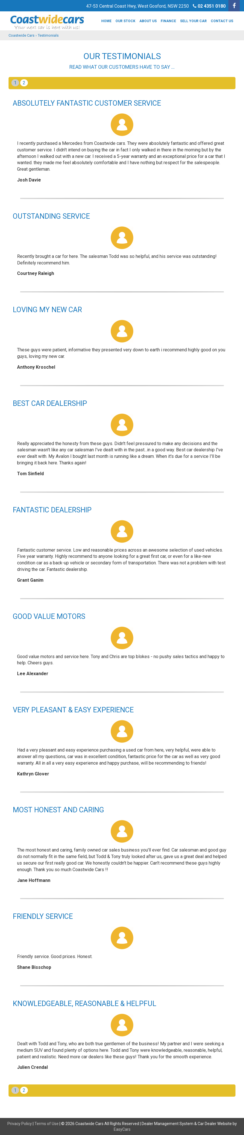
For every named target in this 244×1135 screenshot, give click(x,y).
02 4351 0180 (212, 6)
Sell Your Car (193, 21)
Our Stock (125, 21)
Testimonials (48, 35)
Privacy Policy (20, 1123)
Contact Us (222, 21)
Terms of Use (46, 1123)
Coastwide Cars (21, 35)
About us (148, 21)
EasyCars (122, 1129)
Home (106, 21)
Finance (168, 21)
